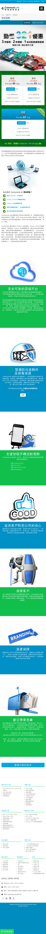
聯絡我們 (19, 1)
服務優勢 (27, 22)
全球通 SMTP (30, 796)
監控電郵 (28, 799)
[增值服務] (6, 796)
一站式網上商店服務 (32, 846)
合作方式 (36, 862)
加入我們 (5, 870)
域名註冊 (5, 844)
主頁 (2, 15)
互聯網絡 (5, 862)
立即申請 (10, 89)
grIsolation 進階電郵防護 (34, 821)
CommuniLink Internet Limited (28, 904)
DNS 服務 (6, 847)
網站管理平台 (22, 871)
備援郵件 (28, 803)
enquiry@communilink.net (14, 894)
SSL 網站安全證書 (31, 814)
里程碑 (20, 870)
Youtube (6, 898)
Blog (13, 898)
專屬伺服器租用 (7, 821)
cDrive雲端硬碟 (31, 849)
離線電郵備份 (30, 801)
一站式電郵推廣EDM (32, 844)
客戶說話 (21, 873)
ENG (42, 1)
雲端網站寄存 (7, 794)
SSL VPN (29, 816)
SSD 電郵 (29, 788)
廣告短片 (21, 868)
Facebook (2, 898)
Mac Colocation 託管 (10, 814)
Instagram (10, 898)
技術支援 (30, 1)
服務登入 (37, 1)
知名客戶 (21, 861)
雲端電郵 (28, 792)
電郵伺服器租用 (7, 825)
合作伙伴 (5, 868)
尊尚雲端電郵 (30, 790)
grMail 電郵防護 (31, 820)
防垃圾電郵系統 (30, 794)
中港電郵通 (29, 797)
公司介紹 (5, 861)
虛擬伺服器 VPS (8, 818)
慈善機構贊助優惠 (39, 873)
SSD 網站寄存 (7, 792)
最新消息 (36, 861)
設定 (22, 463)
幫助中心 (36, 868)
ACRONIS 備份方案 (32, 818)
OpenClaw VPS (8, 816)
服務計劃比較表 (38, 22)
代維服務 (5, 823)
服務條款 (5, 866)
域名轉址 (5, 846)
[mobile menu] (41, 8)
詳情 (17, 88)
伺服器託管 (6, 820)
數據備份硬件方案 (8, 827)
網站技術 (5, 864)
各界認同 (21, 866)
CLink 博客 (37, 871)
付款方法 (25, 1)
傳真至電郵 (29, 847)
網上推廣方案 (30, 851)
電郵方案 (8, 15)
